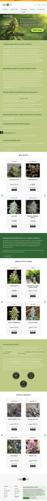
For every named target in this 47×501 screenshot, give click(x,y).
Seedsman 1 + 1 (17, 0)
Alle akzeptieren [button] (26, 498)
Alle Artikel (5, 493)
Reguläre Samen (40, 9)
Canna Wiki (5, 496)
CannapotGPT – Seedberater (17, 496)
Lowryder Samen (14, 9)
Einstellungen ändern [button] (33, 498)
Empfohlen (16, 488)
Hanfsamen (5, 9)
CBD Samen (32, 9)
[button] (21, 470)
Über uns (5, 488)
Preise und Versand (7, 490)
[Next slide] (45, 195)
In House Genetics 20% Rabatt (27, 0)
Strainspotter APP (17, 491)
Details (14, 189)
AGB (15, 494)
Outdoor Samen (24, 9)
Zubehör (23, 12)
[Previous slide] (2, 195)
